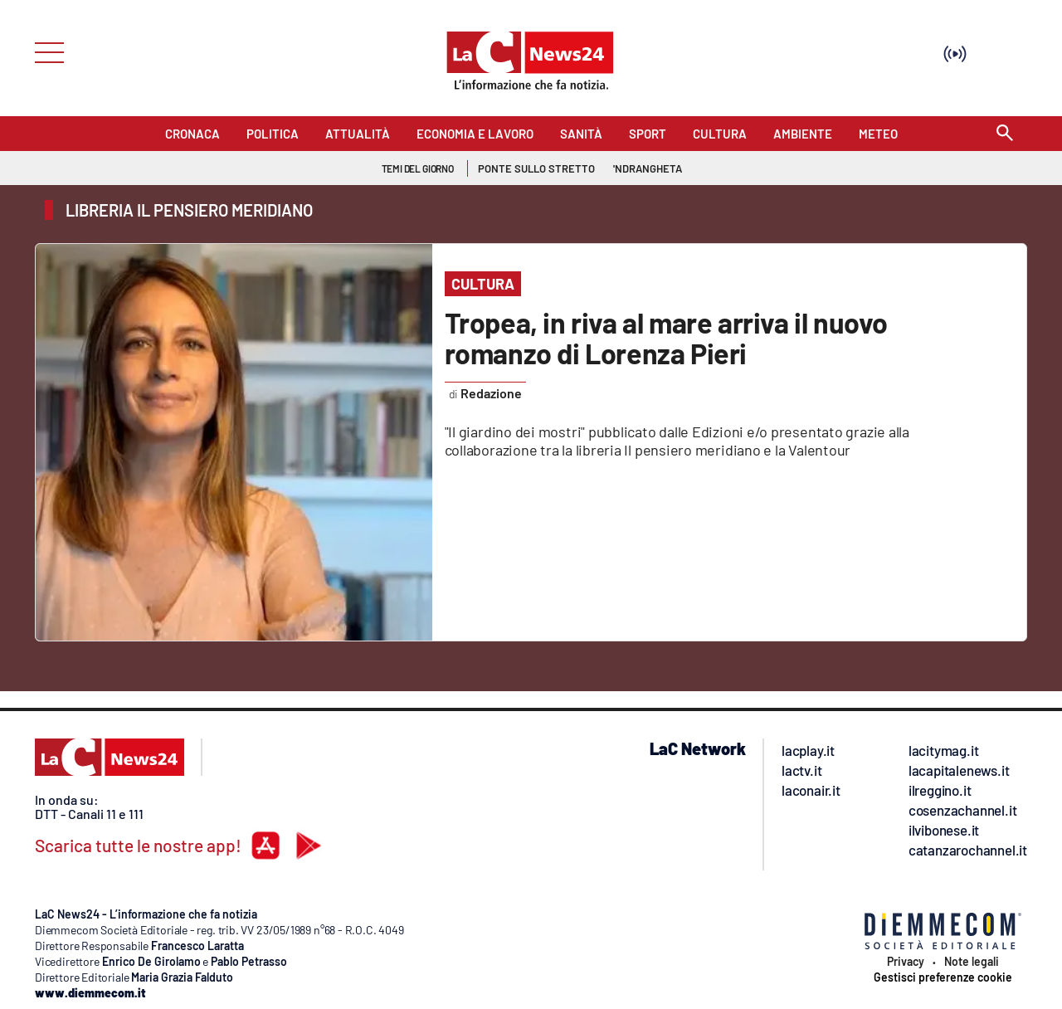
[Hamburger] (44, 51)
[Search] (1004, 134)
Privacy (905, 962)
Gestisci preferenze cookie (943, 977)
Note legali (971, 962)
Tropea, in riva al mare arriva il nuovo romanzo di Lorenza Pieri (666, 337)
